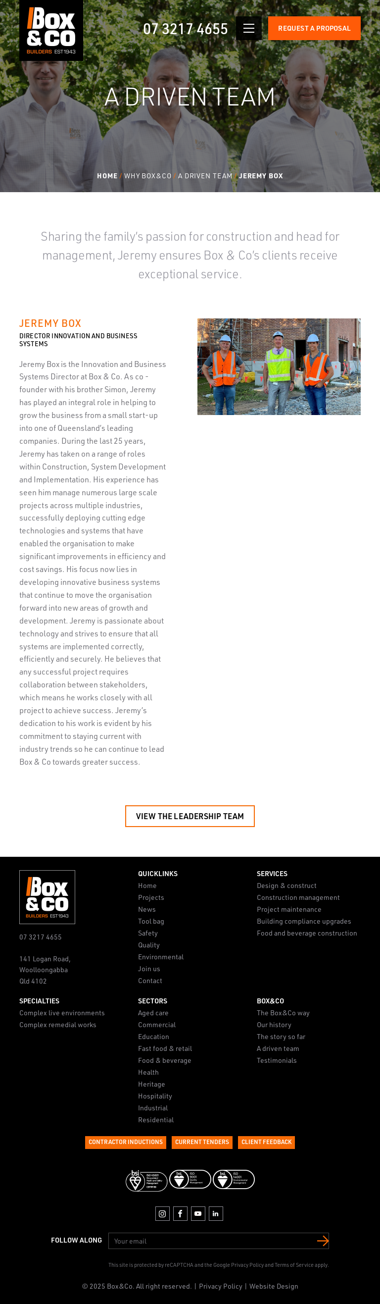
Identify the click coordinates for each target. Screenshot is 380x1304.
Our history (274, 1024)
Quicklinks (158, 873)
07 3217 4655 (185, 28)
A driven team (278, 1047)
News (147, 909)
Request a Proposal (314, 28)
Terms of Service (294, 1264)
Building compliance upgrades (304, 921)
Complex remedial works (57, 1024)
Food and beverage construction (307, 933)
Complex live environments (62, 1012)
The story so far (281, 1036)
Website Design (273, 1286)
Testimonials (277, 1059)
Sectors (152, 1000)
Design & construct (287, 885)
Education (153, 1036)
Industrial (153, 1107)
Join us (149, 968)
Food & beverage (164, 1059)
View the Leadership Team (190, 816)
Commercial (157, 1024)
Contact (150, 980)
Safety (148, 933)
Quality (149, 944)
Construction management (298, 897)
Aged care (153, 1012)
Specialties (39, 1000)
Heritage (151, 1083)
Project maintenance (289, 909)
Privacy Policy (247, 1264)
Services (272, 873)
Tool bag (151, 921)
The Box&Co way (283, 1012)
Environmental (161, 956)
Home (107, 175)
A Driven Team (205, 175)
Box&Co (270, 1000)
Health (148, 1071)
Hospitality (155, 1095)
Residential (156, 1119)
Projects (151, 897)
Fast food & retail (165, 1047)
